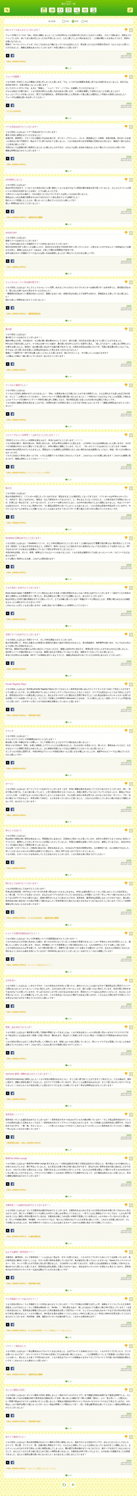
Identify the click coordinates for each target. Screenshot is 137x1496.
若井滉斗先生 (35, 715)
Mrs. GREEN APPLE (17, 61)
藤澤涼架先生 (35, 314)
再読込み (60, 13)
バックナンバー (68, 13)
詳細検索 (77, 13)
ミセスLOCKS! (14, 111)
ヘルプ (52, 13)
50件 (86, 21)
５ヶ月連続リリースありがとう (58, 1330)
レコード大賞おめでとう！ (40, 965)
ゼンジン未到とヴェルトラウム (42, 1468)
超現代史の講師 (36, 217)
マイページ (43, 13)
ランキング (85, 13)
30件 (76, 21)
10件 (67, 21)
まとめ (93, 13)
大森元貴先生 (35, 1236)
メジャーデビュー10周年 (39, 473)
